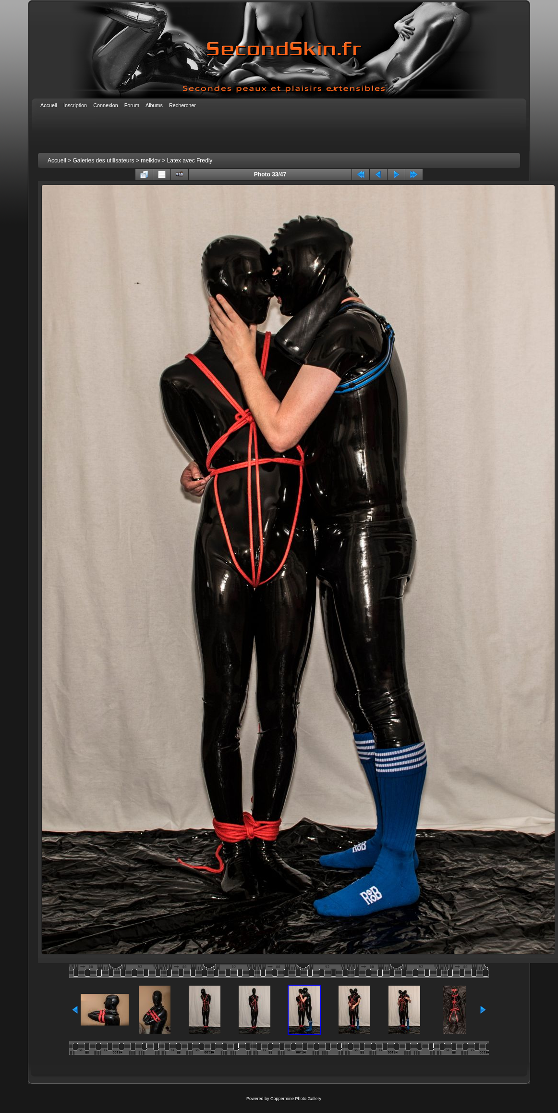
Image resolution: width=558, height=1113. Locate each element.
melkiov (150, 160)
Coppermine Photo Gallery (295, 1098)
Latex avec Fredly (190, 160)
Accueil (57, 160)
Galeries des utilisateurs (103, 160)
